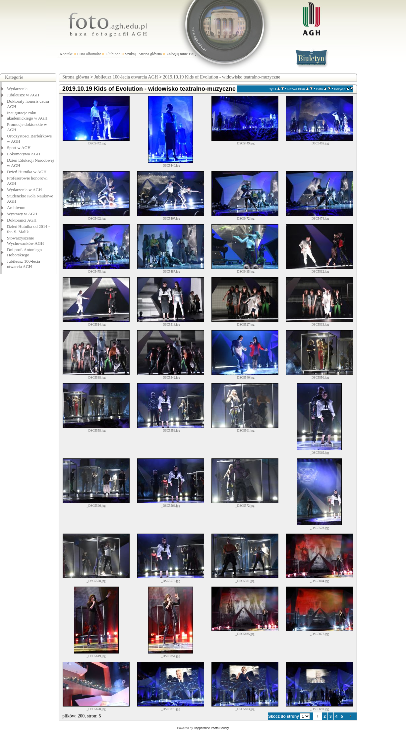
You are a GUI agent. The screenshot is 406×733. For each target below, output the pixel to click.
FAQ (193, 54)
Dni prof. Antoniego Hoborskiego (24, 252)
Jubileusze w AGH (23, 94)
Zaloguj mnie (177, 54)
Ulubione (112, 54)
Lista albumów (89, 54)
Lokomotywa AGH (23, 153)
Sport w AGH (19, 147)
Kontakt (66, 54)
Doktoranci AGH (21, 220)
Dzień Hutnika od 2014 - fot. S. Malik (28, 229)
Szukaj (130, 54)
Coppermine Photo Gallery (211, 728)
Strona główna (150, 54)
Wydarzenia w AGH (24, 189)
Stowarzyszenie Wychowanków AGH (25, 241)
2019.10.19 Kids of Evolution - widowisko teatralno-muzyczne (221, 77)
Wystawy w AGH (22, 213)
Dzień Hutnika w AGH (27, 171)
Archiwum (16, 207)
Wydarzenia (17, 88)
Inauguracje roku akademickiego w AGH (27, 115)
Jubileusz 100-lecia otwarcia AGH (23, 264)
